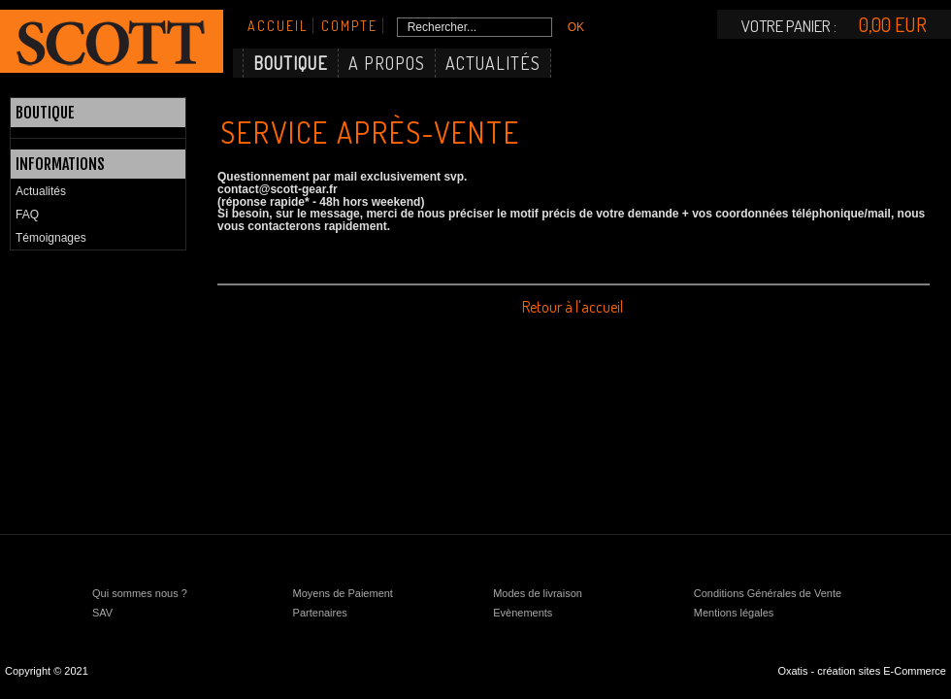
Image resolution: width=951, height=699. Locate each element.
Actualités (493, 63)
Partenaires (320, 612)
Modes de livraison (537, 593)
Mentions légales (734, 612)
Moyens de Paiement (343, 593)
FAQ (27, 214)
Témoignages (51, 238)
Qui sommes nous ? (139, 593)
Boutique (290, 63)
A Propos (386, 63)
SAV (102, 612)
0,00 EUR (893, 24)
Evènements (522, 612)
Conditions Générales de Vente (767, 593)
